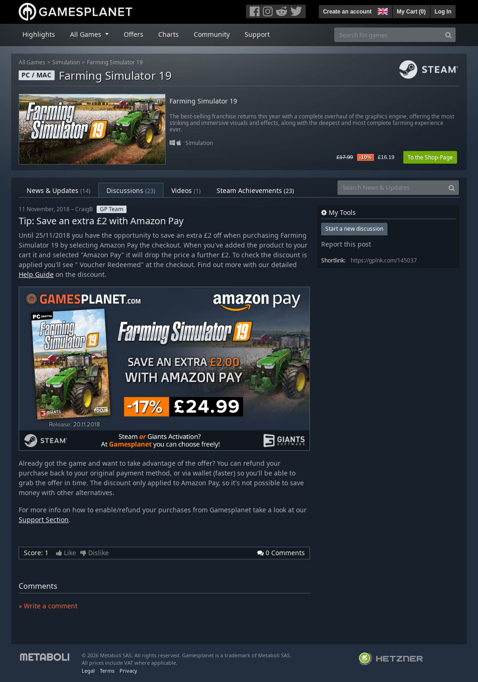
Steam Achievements (255, 190)
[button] (382, 10)
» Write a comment (48, 605)
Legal (88, 670)
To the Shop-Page (430, 157)
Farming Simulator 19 (115, 62)
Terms (107, 670)
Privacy (128, 670)
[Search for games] (388, 35)
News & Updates (59, 190)
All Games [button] (86, 34)
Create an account (347, 11)
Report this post (346, 244)
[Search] (448, 35)
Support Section (44, 519)
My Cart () (411, 11)
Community (212, 34)
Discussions (130, 190)
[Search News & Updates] (391, 187)
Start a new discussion (354, 229)
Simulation (66, 62)
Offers (133, 34)
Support (257, 34)
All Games (32, 62)
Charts (168, 34)
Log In (443, 11)
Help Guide (36, 274)
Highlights (38, 34)
